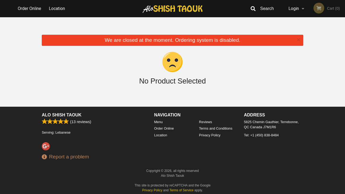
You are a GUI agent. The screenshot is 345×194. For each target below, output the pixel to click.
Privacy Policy (209, 135)
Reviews (205, 122)
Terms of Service (182, 190)
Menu (158, 122)
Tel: (261, 135)
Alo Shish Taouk (61, 115)
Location (57, 8)
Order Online (29, 8)
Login (293, 8)
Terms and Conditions (215, 128)
